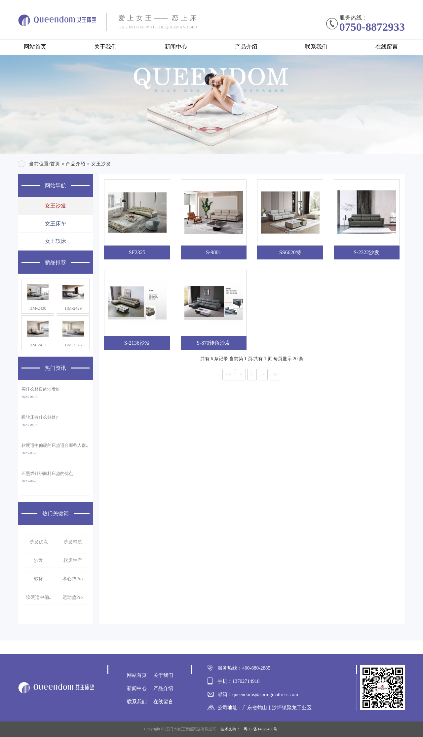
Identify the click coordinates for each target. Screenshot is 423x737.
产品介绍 (246, 47)
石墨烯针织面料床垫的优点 (47, 473)
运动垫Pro (72, 597)
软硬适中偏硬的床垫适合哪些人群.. (54, 445)
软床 (38, 578)
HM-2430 (37, 308)
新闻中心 (176, 47)
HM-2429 (73, 308)
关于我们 (105, 47)
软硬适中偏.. (38, 597)
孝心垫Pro (72, 578)
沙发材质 (72, 541)
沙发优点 (38, 541)
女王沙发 (101, 163)
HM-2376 (73, 344)
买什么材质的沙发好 (40, 389)
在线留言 (386, 47)
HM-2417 (37, 344)
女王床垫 (55, 223)
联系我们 (316, 47)
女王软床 (55, 241)
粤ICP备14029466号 (261, 729)
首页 (55, 163)
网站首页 (35, 47)
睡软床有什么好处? (39, 417)
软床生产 (72, 560)
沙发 (38, 560)
